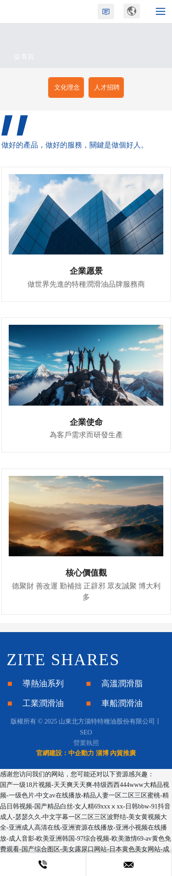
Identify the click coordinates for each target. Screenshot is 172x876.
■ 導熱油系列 (35, 683)
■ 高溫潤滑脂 (114, 683)
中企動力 (81, 753)
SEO (86, 732)
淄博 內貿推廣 (116, 753)
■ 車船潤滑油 (114, 703)
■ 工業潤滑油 (35, 703)
